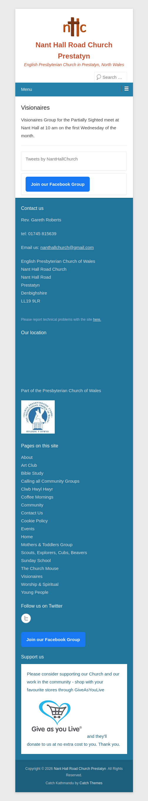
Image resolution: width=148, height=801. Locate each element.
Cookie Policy (34, 520)
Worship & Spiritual (40, 584)
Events (28, 528)
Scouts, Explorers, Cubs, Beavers (54, 552)
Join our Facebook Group (58, 184)
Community (32, 504)
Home (27, 536)
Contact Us (32, 512)
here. (97, 319)
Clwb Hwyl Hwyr (37, 488)
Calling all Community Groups (50, 481)
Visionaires (35, 107)
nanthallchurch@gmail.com (67, 247)
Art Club (29, 465)
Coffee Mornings (37, 496)
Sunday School (36, 560)
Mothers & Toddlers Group (47, 544)
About (27, 457)
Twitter (26, 618)
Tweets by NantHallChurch (52, 158)
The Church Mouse (40, 568)
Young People (35, 592)
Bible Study (32, 473)
